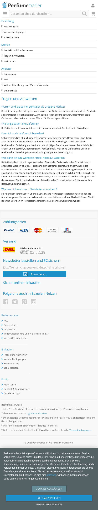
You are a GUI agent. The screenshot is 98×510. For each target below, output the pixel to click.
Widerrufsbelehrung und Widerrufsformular (26, 85)
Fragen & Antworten (14, 55)
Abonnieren (34, 274)
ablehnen (51, 475)
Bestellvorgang (11, 26)
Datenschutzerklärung (54, 504)
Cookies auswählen (49, 488)
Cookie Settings (12, 393)
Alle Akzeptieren (48, 498)
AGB (6, 79)
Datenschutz (10, 90)
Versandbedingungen (15, 32)
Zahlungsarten (11, 37)
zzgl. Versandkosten (36, 413)
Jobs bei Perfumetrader (15, 338)
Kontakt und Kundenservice (18, 50)
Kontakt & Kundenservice (17, 388)
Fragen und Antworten (15, 354)
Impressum (10, 74)
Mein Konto (10, 61)
